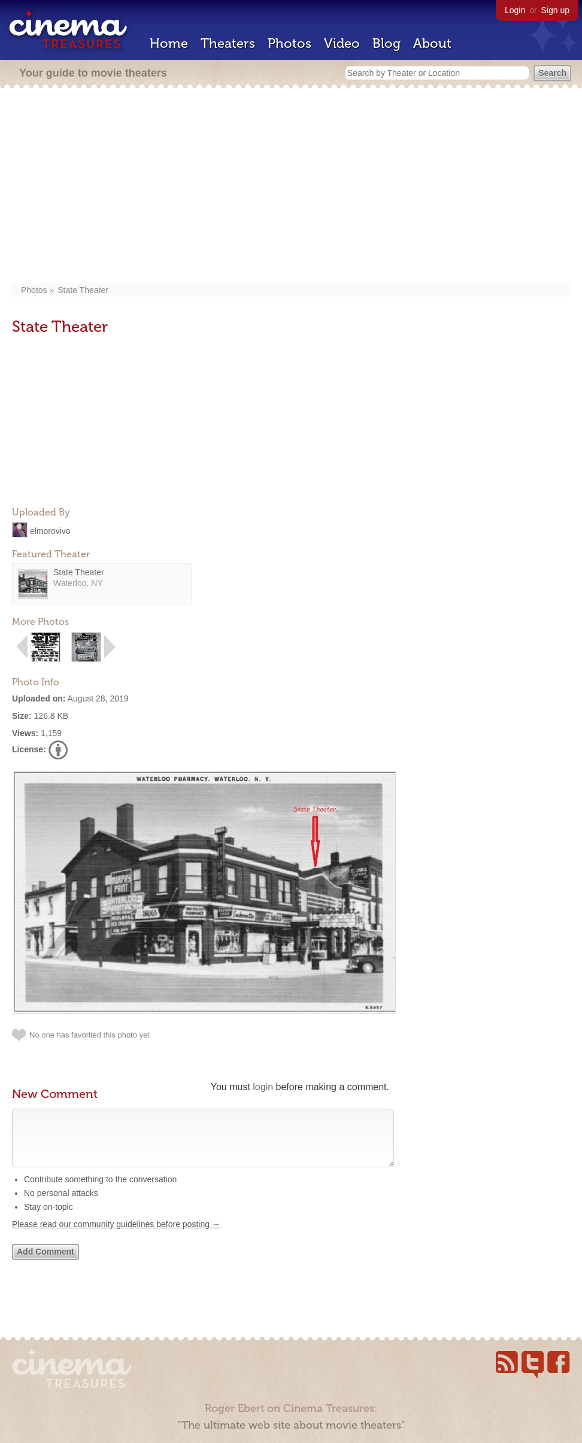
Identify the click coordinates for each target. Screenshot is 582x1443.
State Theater (82, 290)
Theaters (228, 43)
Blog (386, 43)
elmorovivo (50, 530)
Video (342, 43)
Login (515, 10)
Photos (289, 43)
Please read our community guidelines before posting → (116, 1236)
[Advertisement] (291, 186)
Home (169, 43)
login (263, 1087)
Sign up (555, 10)
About (432, 43)
